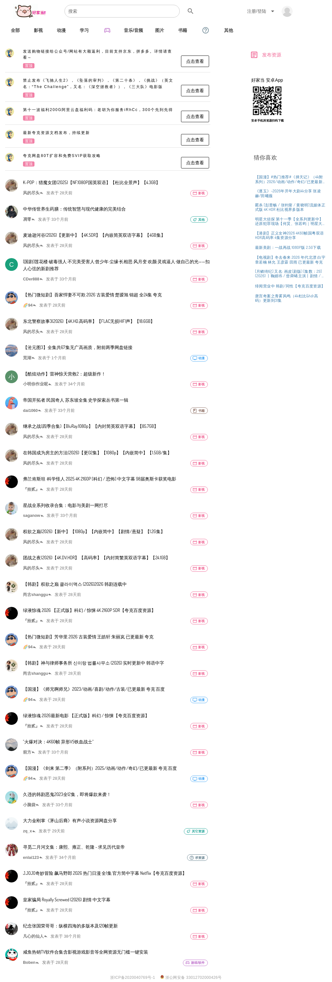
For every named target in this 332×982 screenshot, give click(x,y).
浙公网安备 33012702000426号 (191, 977)
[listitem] (107, 59)
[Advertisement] (289, 173)
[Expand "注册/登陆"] (262, 11)
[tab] (15, 30)
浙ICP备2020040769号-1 (132, 977)
